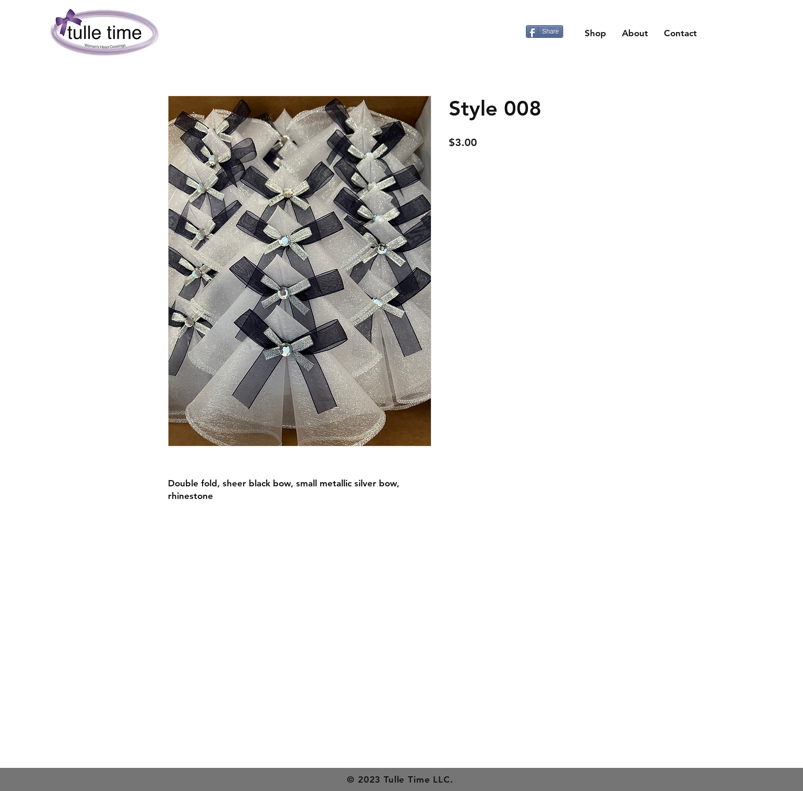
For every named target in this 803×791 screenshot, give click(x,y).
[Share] (544, 31)
